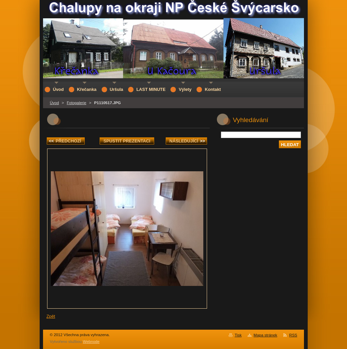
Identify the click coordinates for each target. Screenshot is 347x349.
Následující (187, 140)
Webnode (91, 342)
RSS (293, 335)
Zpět (50, 316)
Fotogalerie (76, 103)
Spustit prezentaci (126, 140)
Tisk (238, 335)
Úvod (54, 103)
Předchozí (65, 140)
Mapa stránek (265, 335)
